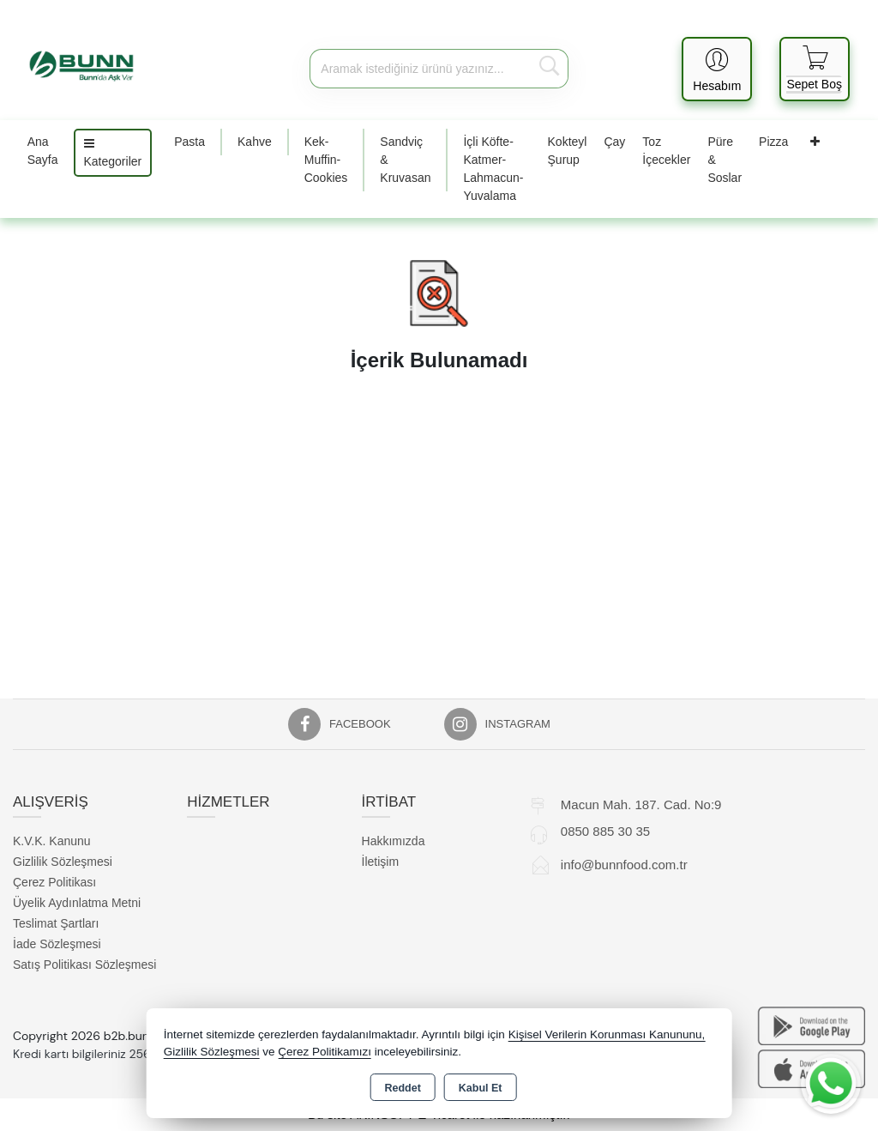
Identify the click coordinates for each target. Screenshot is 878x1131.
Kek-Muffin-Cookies (326, 159)
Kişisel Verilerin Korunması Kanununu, (607, 1034)
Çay (614, 141)
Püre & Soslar (724, 159)
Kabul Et (480, 1088)
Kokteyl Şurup (567, 150)
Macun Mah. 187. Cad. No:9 (641, 804)
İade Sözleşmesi (57, 944)
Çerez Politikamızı (324, 1051)
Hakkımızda (393, 841)
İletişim (381, 861)
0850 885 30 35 (605, 831)
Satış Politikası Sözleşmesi (84, 964)
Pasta (189, 141)
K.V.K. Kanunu (52, 841)
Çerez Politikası (54, 882)
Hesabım (717, 86)
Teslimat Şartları (56, 923)
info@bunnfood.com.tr (624, 864)
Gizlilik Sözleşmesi (62, 861)
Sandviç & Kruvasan (405, 159)
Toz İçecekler (666, 150)
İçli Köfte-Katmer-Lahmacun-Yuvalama (493, 169)
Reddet (402, 1088)
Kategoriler (113, 152)
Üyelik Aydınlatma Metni (77, 903)
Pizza (773, 141)
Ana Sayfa (42, 150)
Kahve (255, 141)
